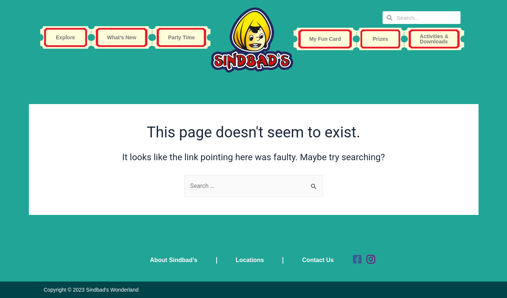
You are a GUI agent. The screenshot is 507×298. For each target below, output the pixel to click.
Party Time (183, 37)
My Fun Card (327, 39)
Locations (250, 260)
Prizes (382, 39)
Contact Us (318, 260)
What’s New (123, 37)
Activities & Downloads (436, 39)
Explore (67, 37)
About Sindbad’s (173, 260)
